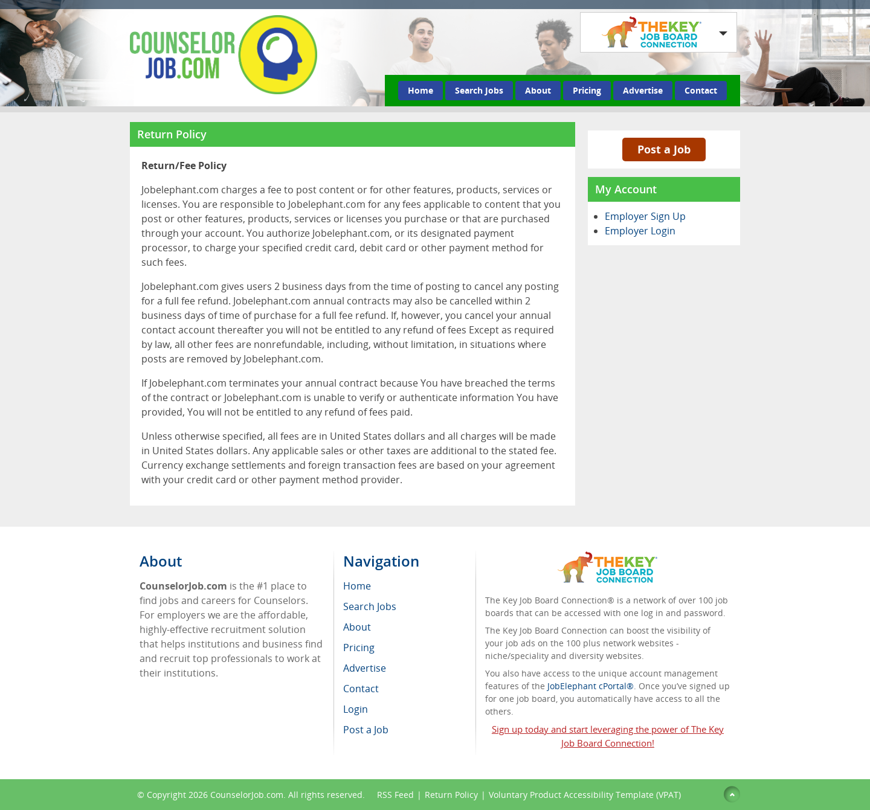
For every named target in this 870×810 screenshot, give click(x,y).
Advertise (643, 90)
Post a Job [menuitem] (365, 729)
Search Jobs (479, 90)
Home (420, 90)
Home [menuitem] (357, 586)
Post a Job (664, 149)
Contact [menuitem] (361, 688)
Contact (701, 90)
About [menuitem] (357, 627)
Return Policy (451, 794)
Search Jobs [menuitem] (369, 606)
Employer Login (640, 230)
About (538, 90)
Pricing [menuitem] (359, 647)
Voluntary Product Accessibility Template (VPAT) (585, 794)
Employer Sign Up (645, 216)
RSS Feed (395, 794)
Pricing (587, 90)
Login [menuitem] (355, 709)
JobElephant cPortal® (590, 686)
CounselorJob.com (246, 794)
